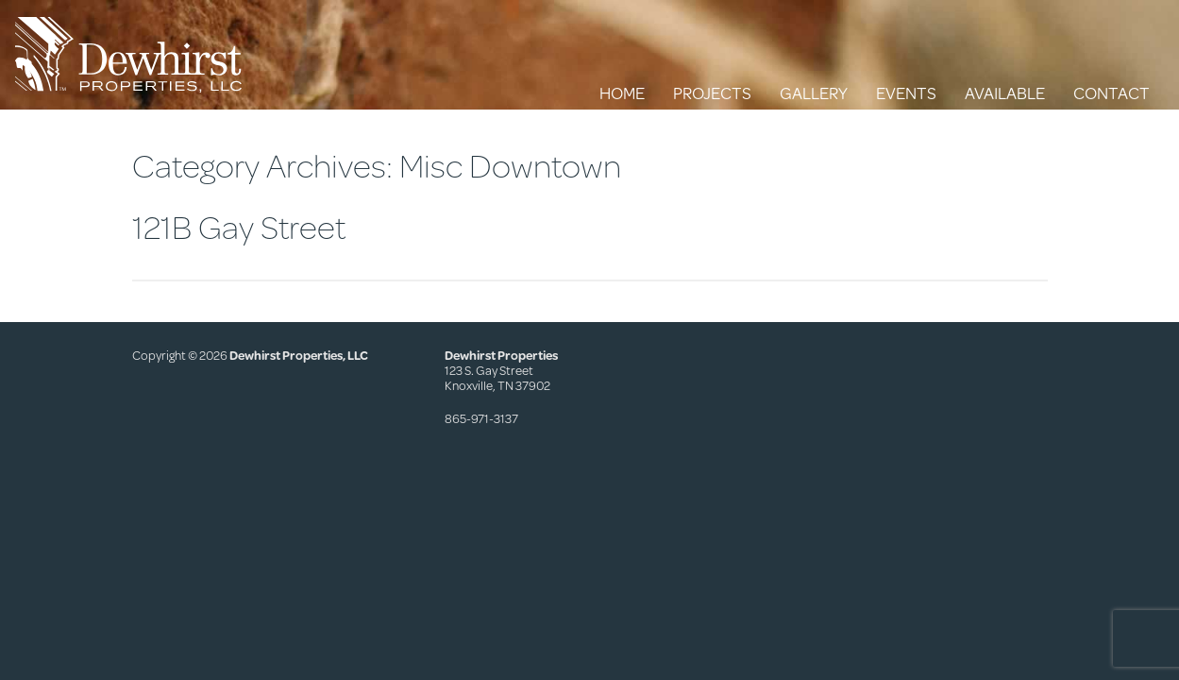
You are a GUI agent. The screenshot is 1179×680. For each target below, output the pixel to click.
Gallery (814, 92)
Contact (1111, 92)
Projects (712, 92)
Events (906, 92)
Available (1005, 92)
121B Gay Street (238, 226)
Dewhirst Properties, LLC (298, 355)
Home (622, 92)
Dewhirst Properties (128, 54)
